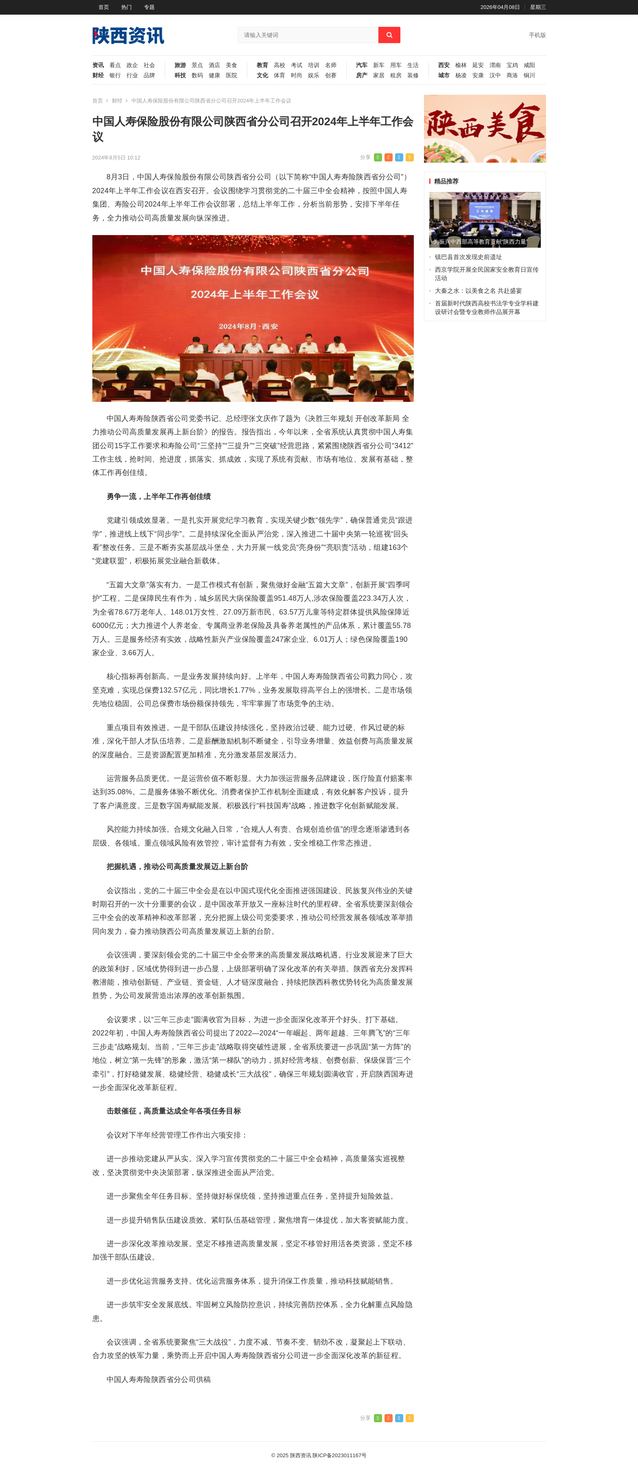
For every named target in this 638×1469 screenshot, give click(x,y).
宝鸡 (512, 65)
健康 (214, 75)
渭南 (495, 65)
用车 (396, 65)
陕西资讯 (300, 1455)
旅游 (180, 65)
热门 (126, 7)
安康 (478, 75)
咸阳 (529, 65)
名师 (330, 65)
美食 (231, 65)
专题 (149, 7)
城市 (444, 75)
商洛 (512, 75)
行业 (132, 75)
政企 (132, 65)
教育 (262, 65)
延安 (478, 65)
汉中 (495, 75)
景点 (197, 65)
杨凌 (461, 75)
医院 (231, 75)
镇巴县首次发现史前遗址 (468, 256)
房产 (361, 75)
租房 (396, 75)
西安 (444, 65)
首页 (103, 7)
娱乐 (313, 75)
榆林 (461, 65)
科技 (180, 75)
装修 (413, 75)
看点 (115, 65)
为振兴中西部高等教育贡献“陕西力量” (480, 241)
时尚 (296, 75)
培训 (313, 65)
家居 (379, 75)
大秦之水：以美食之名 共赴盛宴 (478, 290)
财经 (98, 75)
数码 (197, 75)
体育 (279, 75)
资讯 (98, 65)
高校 (279, 65)
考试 (296, 65)
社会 (149, 65)
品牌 (149, 75)
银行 (115, 75)
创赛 (330, 75)
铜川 (529, 75)
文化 (262, 75)
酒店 (214, 65)
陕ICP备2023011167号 (339, 1455)
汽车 (361, 65)
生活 (413, 65)
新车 (379, 65)
